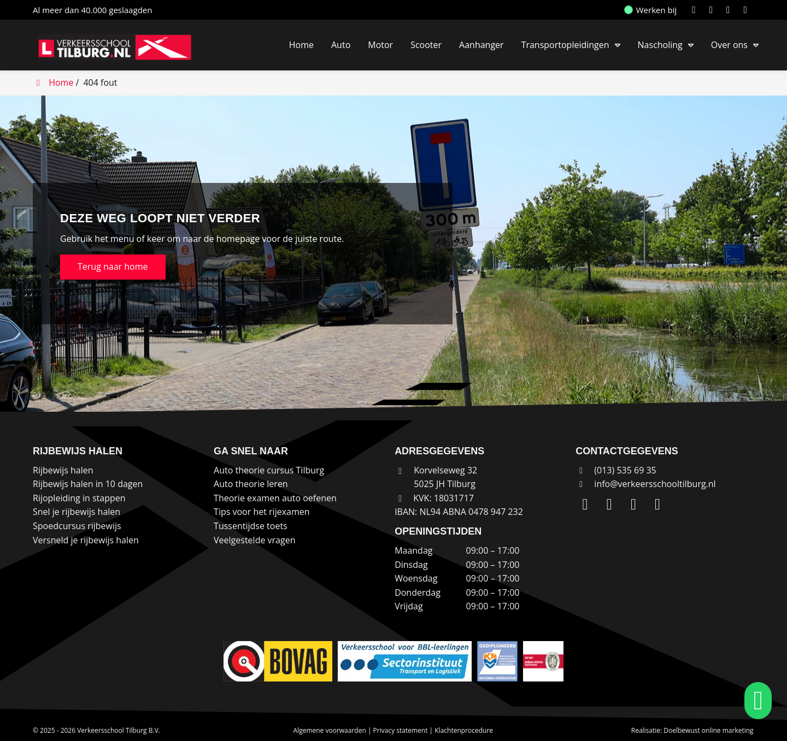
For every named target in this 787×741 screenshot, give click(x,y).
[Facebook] (730, 9)
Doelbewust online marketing (708, 730)
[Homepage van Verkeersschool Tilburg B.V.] (120, 47)
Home (301, 45)
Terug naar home (113, 266)
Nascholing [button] (660, 45)
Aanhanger (481, 45)
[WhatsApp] (747, 9)
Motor (380, 45)
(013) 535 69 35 (615, 470)
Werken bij (651, 9)
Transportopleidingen (565, 45)
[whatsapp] (754, 700)
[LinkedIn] (696, 9)
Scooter (426, 45)
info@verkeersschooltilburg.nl (654, 484)
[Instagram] (713, 9)
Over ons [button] (729, 45)
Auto (340, 45)
